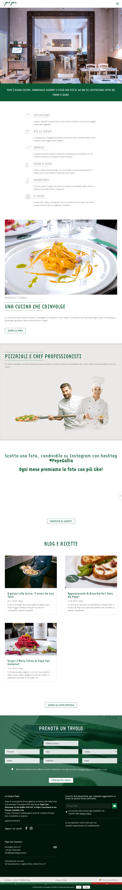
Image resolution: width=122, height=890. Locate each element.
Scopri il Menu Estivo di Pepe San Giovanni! (28, 662)
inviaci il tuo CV (39, 864)
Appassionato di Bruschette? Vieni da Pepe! (90, 595)
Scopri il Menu (15, 330)
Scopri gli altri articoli (61, 705)
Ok (79, 887)
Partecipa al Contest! (61, 521)
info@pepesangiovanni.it (15, 852)
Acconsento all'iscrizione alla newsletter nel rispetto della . (86, 812)
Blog (21, 601)
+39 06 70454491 (13, 850)
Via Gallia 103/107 (13, 847)
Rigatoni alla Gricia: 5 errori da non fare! (30, 595)
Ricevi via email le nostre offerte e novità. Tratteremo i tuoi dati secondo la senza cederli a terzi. (61, 769)
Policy (86, 887)
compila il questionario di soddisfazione (82, 825)
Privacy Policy (84, 769)
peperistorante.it (12, 820)
